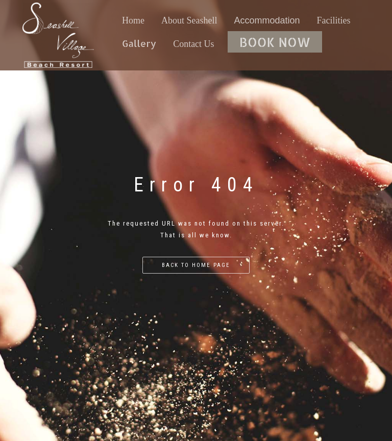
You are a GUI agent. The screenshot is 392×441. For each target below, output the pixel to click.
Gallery (139, 43)
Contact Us (193, 44)
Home (133, 20)
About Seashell (189, 20)
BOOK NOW (275, 41)
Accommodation (267, 20)
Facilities (334, 20)
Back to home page (196, 265)
